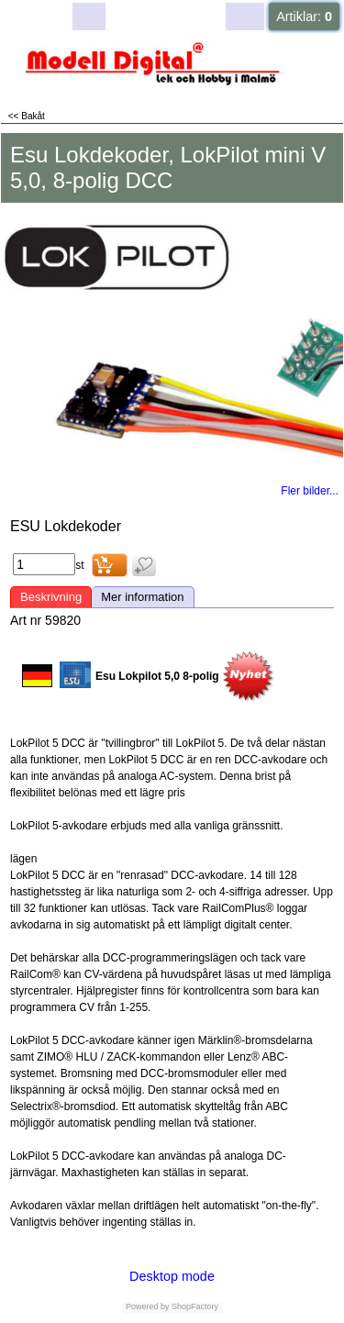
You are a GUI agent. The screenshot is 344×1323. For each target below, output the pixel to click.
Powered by (148, 1306)
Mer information (142, 597)
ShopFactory (194, 1306)
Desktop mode (172, 1276)
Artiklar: (304, 16)
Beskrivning (51, 597)
